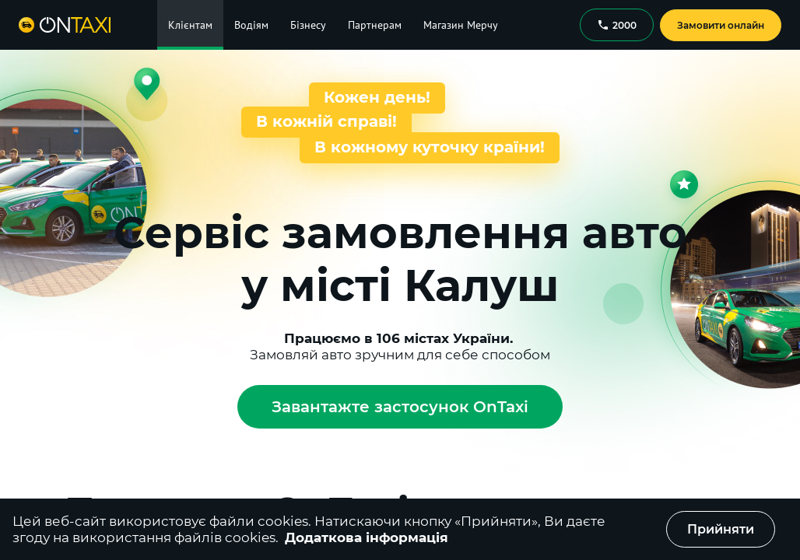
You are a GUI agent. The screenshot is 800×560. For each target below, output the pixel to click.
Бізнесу (308, 25)
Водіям (251, 25)
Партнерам (375, 25)
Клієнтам (190, 25)
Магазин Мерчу (460, 25)
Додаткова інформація (366, 537)
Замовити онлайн (720, 25)
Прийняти (720, 529)
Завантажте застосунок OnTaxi (400, 406)
